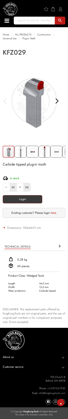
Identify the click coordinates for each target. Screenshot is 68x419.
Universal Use (10, 38)
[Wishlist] (47, 9)
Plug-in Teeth (28, 38)
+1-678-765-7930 (56, 388)
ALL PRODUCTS (23, 34)
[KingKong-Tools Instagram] (55, 402)
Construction (44, 34)
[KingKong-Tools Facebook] (48, 402)
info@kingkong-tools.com (52, 393)
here (53, 213)
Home (6, 34)
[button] (21, 151)
